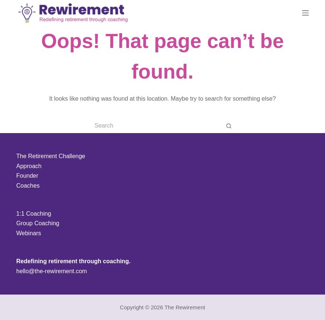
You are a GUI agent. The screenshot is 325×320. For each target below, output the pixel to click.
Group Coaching (37, 223)
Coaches (28, 185)
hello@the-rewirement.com (51, 271)
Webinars (28, 233)
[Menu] (305, 13)
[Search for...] (155, 125)
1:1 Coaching (33, 214)
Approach (29, 166)
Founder (27, 176)
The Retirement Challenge (50, 156)
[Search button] (229, 125)
